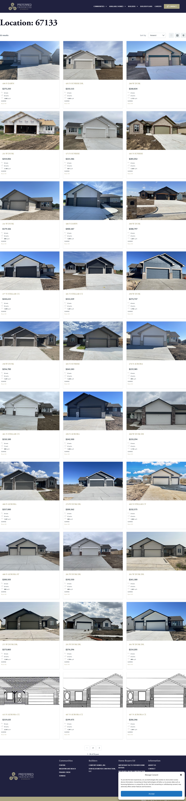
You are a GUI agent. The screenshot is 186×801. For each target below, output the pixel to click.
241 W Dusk (8, 224)
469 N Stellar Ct (137, 504)
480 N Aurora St (10, 574)
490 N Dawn (8, 83)
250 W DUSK (8, 364)
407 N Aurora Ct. (74, 714)
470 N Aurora (136, 364)
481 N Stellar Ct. (74, 294)
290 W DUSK (134, 294)
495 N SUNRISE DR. (75, 83)
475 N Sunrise (73, 153)
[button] (181, 775)
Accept (151, 794)
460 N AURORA (9, 504)
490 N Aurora (73, 434)
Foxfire (62, 765)
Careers (158, 6)
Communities (100, 6)
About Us (152, 765)
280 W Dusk (134, 83)
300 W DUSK (134, 224)
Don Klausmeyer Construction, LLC (102, 770)
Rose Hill (3, 103)
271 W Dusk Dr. (10, 644)
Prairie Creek (64, 772)
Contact (151, 769)
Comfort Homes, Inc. (97, 765)
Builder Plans (146, 6)
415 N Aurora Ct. (11, 714)
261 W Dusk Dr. (136, 574)
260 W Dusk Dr (136, 434)
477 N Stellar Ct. (11, 294)
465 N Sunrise (73, 364)
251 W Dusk (8, 153)
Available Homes (117, 6)
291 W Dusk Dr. (73, 644)
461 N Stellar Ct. (11, 434)
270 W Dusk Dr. (73, 504)
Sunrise (62, 776)
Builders (133, 6)
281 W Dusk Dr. (73, 574)
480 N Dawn (71, 224)
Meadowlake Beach (67, 769)
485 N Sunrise (136, 153)
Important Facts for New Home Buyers (131, 766)
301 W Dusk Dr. (136, 644)
